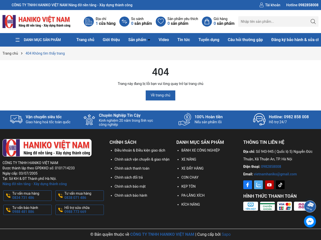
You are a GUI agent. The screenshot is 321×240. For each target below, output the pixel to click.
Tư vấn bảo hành (31, 210)
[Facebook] (247, 184)
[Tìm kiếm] (313, 21)
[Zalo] (258, 184)
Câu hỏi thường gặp (245, 39)
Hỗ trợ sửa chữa (83, 210)
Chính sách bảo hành (131, 195)
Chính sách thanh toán (132, 168)
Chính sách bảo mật (130, 186)
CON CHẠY (189, 177)
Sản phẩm (137, 39)
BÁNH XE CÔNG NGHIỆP (200, 150)
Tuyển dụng (208, 39)
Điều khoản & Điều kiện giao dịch (140, 150)
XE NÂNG (188, 159)
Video (164, 39)
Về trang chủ (160, 95)
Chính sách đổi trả (129, 177)
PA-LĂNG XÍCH (192, 195)
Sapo (226, 234)
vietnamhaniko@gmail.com (275, 174)
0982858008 (271, 167)
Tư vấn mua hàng (31, 195)
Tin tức (183, 39)
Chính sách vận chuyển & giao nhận (142, 159)
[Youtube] (269, 184)
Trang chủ (85, 39)
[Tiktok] (280, 184)
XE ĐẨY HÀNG (192, 168)
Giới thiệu (111, 39)
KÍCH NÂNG (190, 204)
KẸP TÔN (188, 186)
